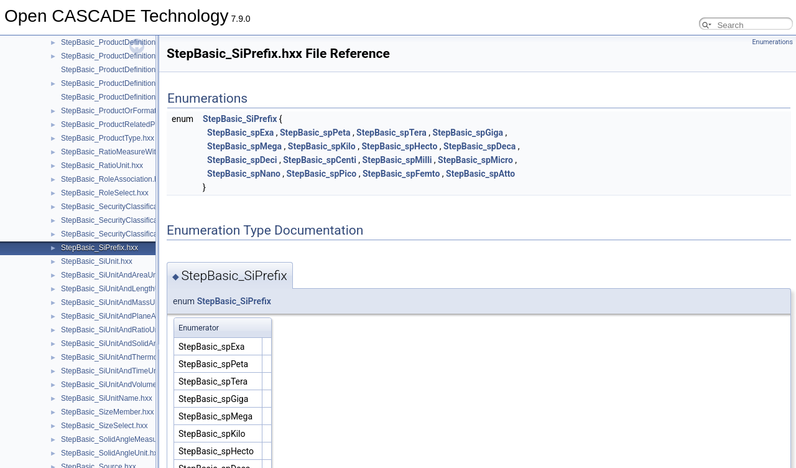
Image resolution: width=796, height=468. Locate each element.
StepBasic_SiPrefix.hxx (99, 247)
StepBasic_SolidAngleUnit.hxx (111, 453)
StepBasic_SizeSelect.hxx (104, 425)
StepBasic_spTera (391, 133)
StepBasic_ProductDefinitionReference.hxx (132, 56)
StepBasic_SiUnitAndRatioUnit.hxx (118, 329)
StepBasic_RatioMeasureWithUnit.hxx (124, 151)
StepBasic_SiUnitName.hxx (106, 398)
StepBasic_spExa (240, 133)
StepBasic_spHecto (399, 146)
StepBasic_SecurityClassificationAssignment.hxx (141, 220)
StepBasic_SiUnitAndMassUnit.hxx (119, 302)
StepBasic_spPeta (315, 133)
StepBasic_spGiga (468, 133)
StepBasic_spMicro (475, 160)
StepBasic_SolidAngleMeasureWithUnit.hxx (133, 439)
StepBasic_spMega (244, 146)
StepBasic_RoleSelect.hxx (105, 193)
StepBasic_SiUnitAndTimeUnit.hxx (118, 371)
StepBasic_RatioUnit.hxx (102, 165)
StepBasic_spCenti (319, 160)
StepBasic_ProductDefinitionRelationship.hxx (135, 83)
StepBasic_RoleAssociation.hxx (113, 179)
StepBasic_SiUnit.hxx (96, 261)
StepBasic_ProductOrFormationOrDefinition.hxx (140, 110)
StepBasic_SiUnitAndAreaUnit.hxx (118, 275)
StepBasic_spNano (243, 174)
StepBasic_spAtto (480, 174)
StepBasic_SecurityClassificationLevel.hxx (131, 234)
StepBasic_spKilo (322, 146)
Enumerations (772, 42)
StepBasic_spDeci (242, 160)
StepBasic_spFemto (401, 174)
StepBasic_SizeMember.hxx (107, 412)
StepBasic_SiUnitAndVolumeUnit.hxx (122, 384)
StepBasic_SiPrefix (240, 119)
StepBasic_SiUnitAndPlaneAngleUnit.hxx (129, 316)
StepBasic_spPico (322, 174)
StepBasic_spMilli (397, 160)
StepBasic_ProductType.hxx (107, 138)
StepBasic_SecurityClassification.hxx (122, 206)
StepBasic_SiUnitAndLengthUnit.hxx (121, 288)
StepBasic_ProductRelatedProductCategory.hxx (140, 124)
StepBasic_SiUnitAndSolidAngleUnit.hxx (128, 343)
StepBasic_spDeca (479, 146)
